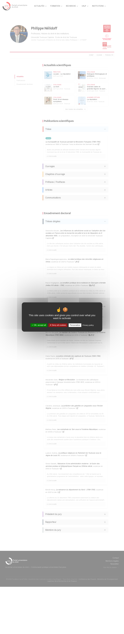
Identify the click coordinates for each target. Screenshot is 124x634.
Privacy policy (88, 325)
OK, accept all (39, 325)
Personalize (75, 325)
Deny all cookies (58, 325)
